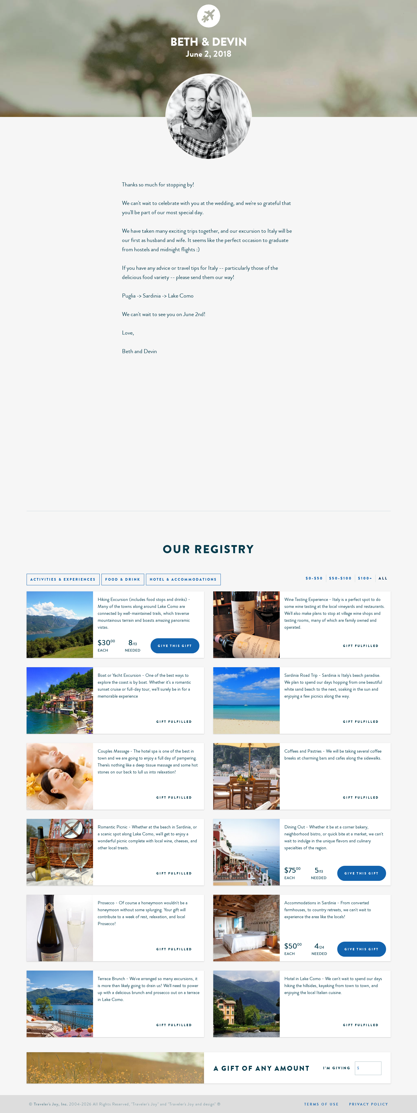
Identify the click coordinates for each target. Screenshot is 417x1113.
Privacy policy (368, 1104)
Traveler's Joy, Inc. (51, 1104)
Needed (132, 650)
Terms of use (321, 1104)
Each (103, 650)
